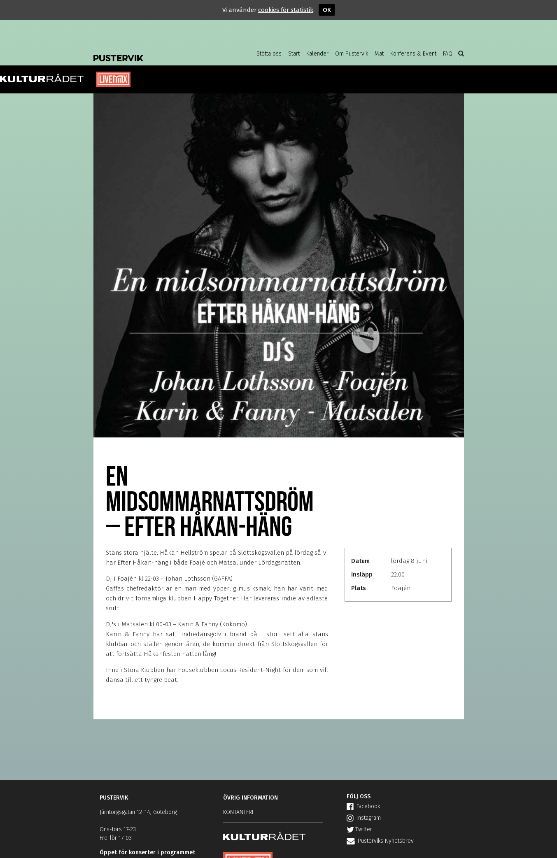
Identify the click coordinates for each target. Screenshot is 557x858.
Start (294, 53)
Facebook (363, 806)
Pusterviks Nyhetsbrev (380, 840)
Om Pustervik (351, 53)
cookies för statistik (285, 10)
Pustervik (159, 51)
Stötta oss (269, 53)
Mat (379, 53)
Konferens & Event (413, 53)
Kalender (317, 53)
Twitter (359, 829)
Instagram (364, 817)
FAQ (447, 53)
